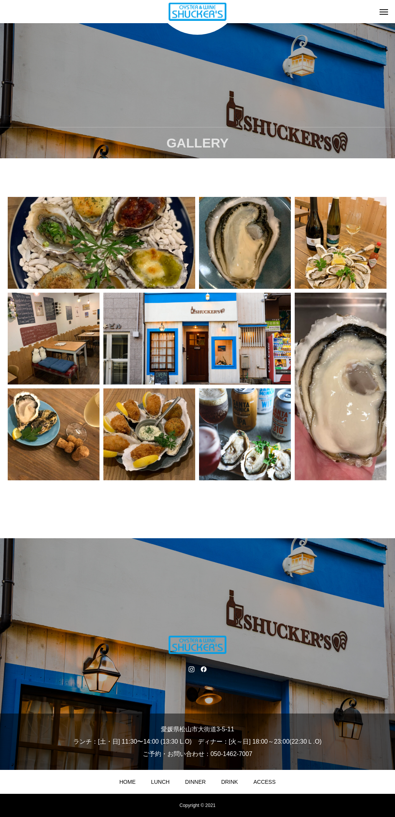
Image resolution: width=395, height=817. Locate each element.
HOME (127, 782)
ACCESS (264, 782)
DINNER (195, 782)
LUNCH (160, 782)
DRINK (229, 782)
